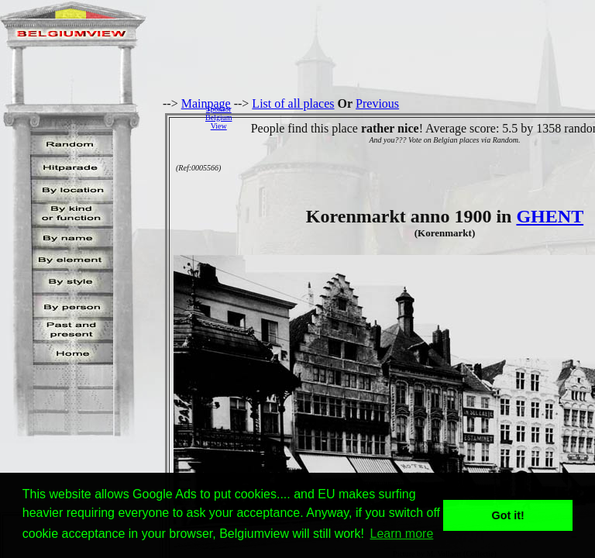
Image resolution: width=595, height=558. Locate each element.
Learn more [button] (402, 533)
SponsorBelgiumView (218, 117)
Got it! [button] (508, 515)
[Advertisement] (417, 117)
